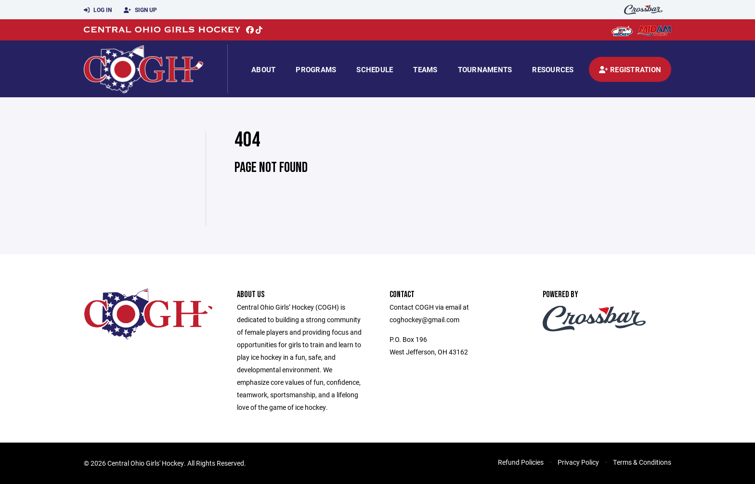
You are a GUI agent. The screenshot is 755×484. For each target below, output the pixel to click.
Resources (552, 69)
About (263, 69)
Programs (316, 69)
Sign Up (140, 10)
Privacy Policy (578, 462)
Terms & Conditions (642, 462)
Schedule (374, 69)
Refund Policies (521, 462)
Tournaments (485, 69)
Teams (425, 69)
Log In (98, 10)
